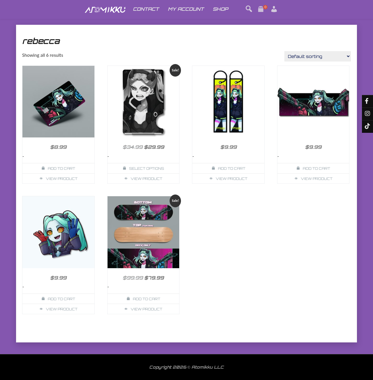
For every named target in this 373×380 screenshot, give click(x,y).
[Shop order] (317, 56)
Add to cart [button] (61, 168)
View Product (62, 178)
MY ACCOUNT (186, 9)
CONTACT (146, 9)
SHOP (220, 9)
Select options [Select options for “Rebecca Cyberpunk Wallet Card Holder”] (146, 168)
